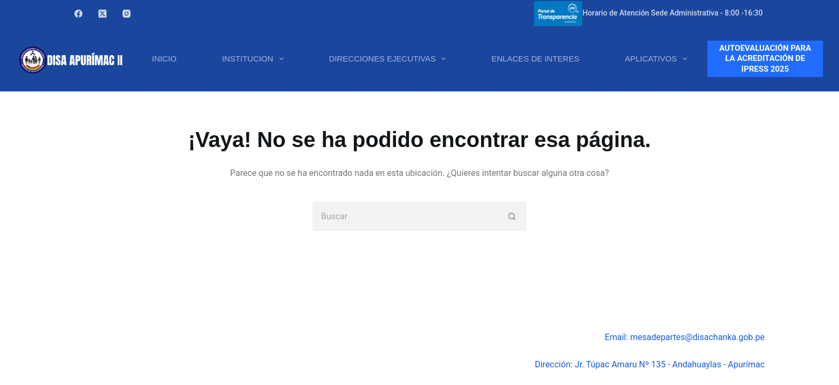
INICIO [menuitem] (164, 58)
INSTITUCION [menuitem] (255, 58)
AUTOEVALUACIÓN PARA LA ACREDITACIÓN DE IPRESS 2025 (765, 58)
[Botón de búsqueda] (512, 216)
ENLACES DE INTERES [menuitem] (535, 58)
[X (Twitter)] (102, 14)
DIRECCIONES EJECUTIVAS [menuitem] (390, 58)
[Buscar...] (404, 216)
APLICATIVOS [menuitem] (658, 58)
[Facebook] (78, 14)
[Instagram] (127, 14)
